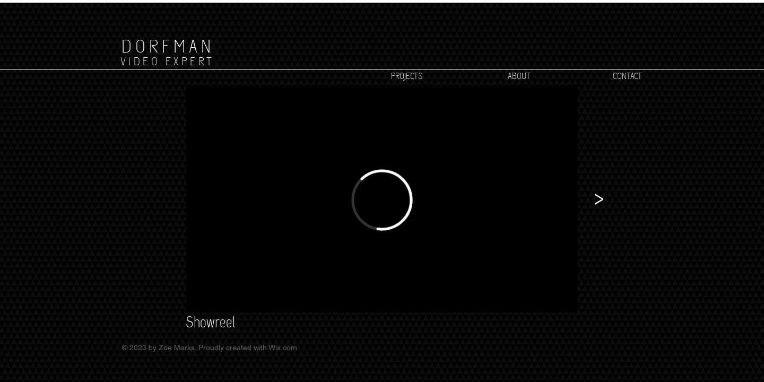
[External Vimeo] (382, 199)
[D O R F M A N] (166, 46)
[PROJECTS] (406, 76)
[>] (599, 199)
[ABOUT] (519, 76)
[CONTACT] (627, 76)
